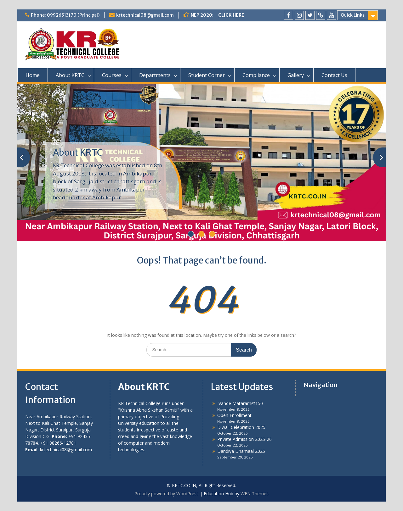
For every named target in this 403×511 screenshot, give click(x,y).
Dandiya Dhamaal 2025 (241, 451)
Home (33, 75)
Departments (155, 75)
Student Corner (206, 75)
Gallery (295, 75)
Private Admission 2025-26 (244, 439)
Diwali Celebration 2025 (241, 427)
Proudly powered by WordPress (166, 494)
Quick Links (353, 15)
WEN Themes (255, 494)
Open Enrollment (234, 415)
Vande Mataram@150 (240, 403)
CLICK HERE (231, 15)
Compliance (256, 75)
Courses (112, 75)
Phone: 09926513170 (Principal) (65, 15)
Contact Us (334, 75)
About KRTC (70, 75)
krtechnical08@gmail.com (145, 15)
